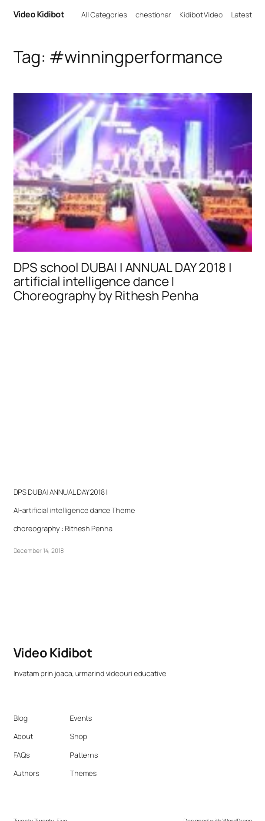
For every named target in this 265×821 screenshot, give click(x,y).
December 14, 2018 (38, 550)
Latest (241, 15)
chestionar (153, 15)
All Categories (104, 15)
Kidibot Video (201, 15)
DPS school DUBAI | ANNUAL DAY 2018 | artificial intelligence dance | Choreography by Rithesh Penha (122, 281)
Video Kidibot (38, 14)
